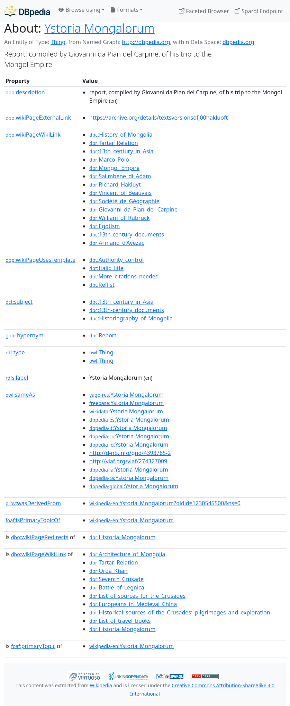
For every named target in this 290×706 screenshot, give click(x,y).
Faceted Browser (204, 11)
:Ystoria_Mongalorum (131, 520)
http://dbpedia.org (146, 42)
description (25, 92)
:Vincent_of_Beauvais (120, 193)
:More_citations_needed (124, 276)
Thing (58, 42)
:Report (102, 335)
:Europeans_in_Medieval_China (133, 604)
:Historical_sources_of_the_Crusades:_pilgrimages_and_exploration (179, 612)
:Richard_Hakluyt (115, 184)
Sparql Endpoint (259, 11)
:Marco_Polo (109, 159)
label (17, 377)
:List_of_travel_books (120, 621)
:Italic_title (106, 268)
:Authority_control (116, 260)
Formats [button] (124, 10)
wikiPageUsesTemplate (40, 260)
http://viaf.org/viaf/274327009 (128, 461)
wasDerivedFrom (33, 503)
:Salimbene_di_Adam (120, 176)
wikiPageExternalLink (38, 117)
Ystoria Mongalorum (99, 28)
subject (19, 301)
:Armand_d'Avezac (116, 243)
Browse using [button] (79, 10)
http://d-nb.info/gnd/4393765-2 (130, 453)
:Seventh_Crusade (116, 579)
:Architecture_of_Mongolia (127, 554)
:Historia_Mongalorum (122, 537)
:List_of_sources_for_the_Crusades (137, 596)
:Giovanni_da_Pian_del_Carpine (133, 209)
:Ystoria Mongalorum (126, 394)
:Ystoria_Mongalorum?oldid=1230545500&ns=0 (165, 503)
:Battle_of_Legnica (116, 587)
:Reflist (102, 285)
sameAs (20, 394)
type (15, 352)
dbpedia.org (238, 42)
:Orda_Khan (108, 571)
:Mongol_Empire (114, 168)
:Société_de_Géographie (124, 201)
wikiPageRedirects (40, 537)
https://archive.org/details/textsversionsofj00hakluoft (158, 117)
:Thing (101, 352)
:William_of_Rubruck (119, 218)
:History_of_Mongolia (120, 134)
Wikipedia (101, 685)
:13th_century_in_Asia (121, 151)
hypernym (25, 335)
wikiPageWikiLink (33, 134)
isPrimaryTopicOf (33, 520)
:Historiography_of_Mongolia (131, 318)
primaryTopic (33, 646)
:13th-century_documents (126, 234)
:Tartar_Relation (113, 143)
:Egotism (104, 226)
